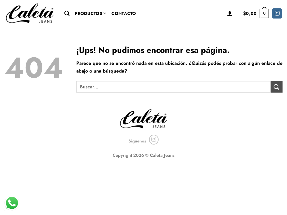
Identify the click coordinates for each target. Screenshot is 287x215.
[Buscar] (66, 13)
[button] (230, 13)
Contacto (123, 13)
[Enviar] (277, 87)
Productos (90, 13)
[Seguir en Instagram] (277, 13)
